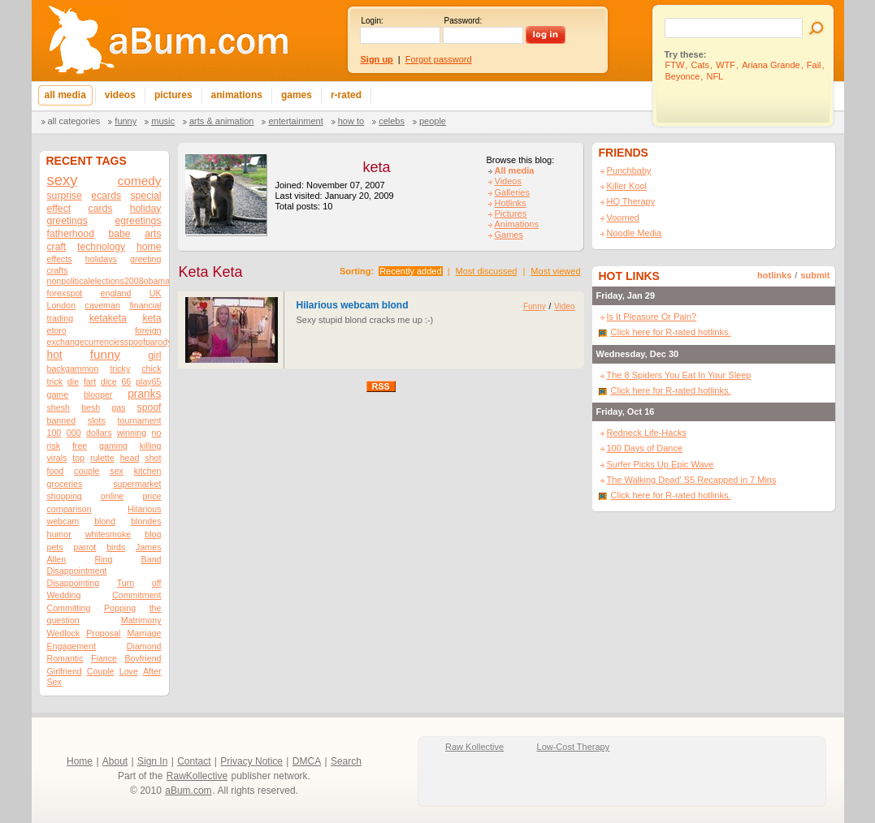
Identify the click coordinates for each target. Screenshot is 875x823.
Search (346, 761)
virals (57, 458)
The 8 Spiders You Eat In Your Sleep (679, 375)
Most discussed (487, 271)
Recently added (410, 271)
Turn (126, 583)
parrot (84, 547)
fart (90, 381)
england (116, 293)
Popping (120, 608)
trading (60, 318)
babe (119, 233)
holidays (101, 259)
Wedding (64, 595)
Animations (517, 224)
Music (163, 121)
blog (153, 534)
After (152, 671)
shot (153, 458)
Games (509, 234)
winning (131, 432)
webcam (63, 521)
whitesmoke (108, 534)
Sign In (152, 761)
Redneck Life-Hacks (647, 432)
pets (55, 547)
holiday (146, 208)
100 (54, 432)
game (58, 394)
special (145, 195)
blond (104, 521)
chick (151, 368)
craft (57, 246)
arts (153, 233)
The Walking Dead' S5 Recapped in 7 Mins (692, 480)
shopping (64, 496)
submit (815, 275)
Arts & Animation (221, 121)
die (73, 381)
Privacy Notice (251, 761)
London (61, 305)
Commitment (136, 595)
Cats (700, 65)
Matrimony (141, 620)
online (112, 496)
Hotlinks (510, 203)
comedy (140, 180)
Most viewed (555, 271)
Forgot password (438, 59)
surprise (64, 195)
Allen (57, 559)
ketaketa (108, 318)
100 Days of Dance (645, 448)
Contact (193, 761)
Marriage (144, 633)
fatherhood (70, 233)
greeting (146, 259)
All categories (74, 121)
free (79, 445)
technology (101, 246)
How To (351, 121)
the (155, 608)
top (78, 458)
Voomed (623, 217)
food (55, 471)
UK (155, 293)
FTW (675, 65)
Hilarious (144, 509)
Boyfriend (142, 658)
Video (564, 306)
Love (128, 671)
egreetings (138, 220)
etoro (57, 330)
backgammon (73, 368)
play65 (148, 381)
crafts (57, 270)
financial (145, 305)
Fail (814, 65)
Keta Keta (211, 272)
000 (74, 432)
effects (59, 259)
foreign (148, 330)
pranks (144, 394)
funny (105, 354)
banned (61, 420)
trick (55, 381)
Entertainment (295, 121)
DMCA (306, 761)
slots (97, 420)
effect (59, 208)
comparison (69, 509)
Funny (125, 121)
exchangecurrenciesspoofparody (109, 342)
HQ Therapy (631, 201)
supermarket (137, 484)
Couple (101, 671)
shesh (58, 407)
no (157, 432)
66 (126, 381)
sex (116, 471)
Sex (54, 682)
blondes (146, 521)
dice (109, 381)
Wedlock (63, 633)
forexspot (65, 293)
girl (154, 355)
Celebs (392, 121)
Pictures (511, 213)
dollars (98, 432)
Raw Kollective (474, 747)
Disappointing (73, 583)
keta (151, 318)
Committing (69, 608)
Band (151, 559)
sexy (62, 179)
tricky (120, 368)
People (432, 121)
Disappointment (77, 570)
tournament (140, 420)
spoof (149, 407)
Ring (103, 559)
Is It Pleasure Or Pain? (652, 316)
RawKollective (197, 776)
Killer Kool (627, 186)
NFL (714, 76)
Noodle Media (634, 233)
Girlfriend (64, 671)
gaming (113, 445)
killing (151, 445)
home (149, 246)
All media (515, 170)
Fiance (104, 658)
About (115, 761)
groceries (65, 484)
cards (101, 208)
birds (115, 547)
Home (80, 761)
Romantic (65, 658)
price (151, 496)
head (130, 458)
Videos (508, 181)
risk (54, 445)
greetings (67, 220)
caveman (102, 305)
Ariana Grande (771, 65)
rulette (102, 458)
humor (59, 534)
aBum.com (188, 790)
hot (55, 355)
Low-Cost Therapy (573, 747)
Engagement (71, 646)
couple (86, 471)
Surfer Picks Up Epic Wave (660, 464)
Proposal (103, 633)
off (157, 583)
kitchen (148, 471)
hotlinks (774, 275)
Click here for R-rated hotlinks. (671, 332)
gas (118, 407)
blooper (98, 394)
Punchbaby (629, 170)
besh (90, 407)
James (148, 547)
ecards (106, 195)
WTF (725, 65)
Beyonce (682, 76)
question (63, 620)
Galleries (512, 192)
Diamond (144, 646)
